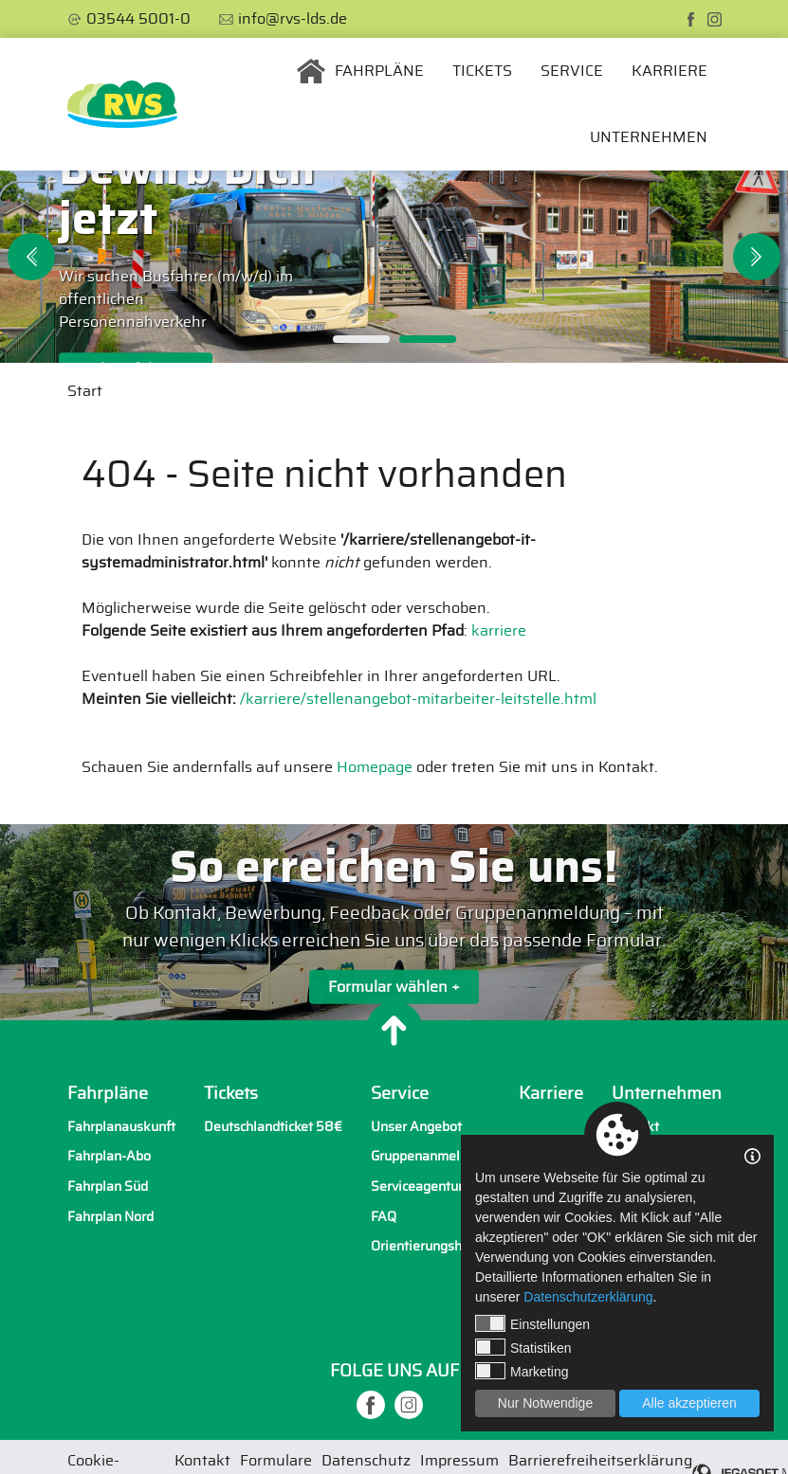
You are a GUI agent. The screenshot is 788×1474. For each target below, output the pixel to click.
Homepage (374, 767)
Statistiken (523, 1347)
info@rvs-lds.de (292, 19)
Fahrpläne (379, 71)
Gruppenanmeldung (430, 1156)
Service (572, 71)
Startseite (311, 71)
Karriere (669, 71)
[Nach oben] (394, 1029)
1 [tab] (361, 339)
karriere (498, 630)
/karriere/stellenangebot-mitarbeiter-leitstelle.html (418, 699)
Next (756, 256)
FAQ (383, 1217)
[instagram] (714, 19)
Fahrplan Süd (107, 1186)
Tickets (482, 71)
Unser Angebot (416, 1127)
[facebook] (691, 19)
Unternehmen (648, 137)
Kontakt (635, 1127)
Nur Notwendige (545, 1403)
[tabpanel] (394, 267)
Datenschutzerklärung (587, 1296)
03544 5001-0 (138, 19)
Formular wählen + (394, 990)
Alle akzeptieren (689, 1403)
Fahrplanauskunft (121, 1127)
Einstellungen (532, 1323)
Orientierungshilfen (430, 1246)
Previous (31, 256)
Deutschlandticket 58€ (273, 1127)
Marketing (521, 1370)
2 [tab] (427, 339)
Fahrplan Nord (110, 1217)
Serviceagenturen (424, 1186)
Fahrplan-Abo (109, 1156)
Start (84, 391)
